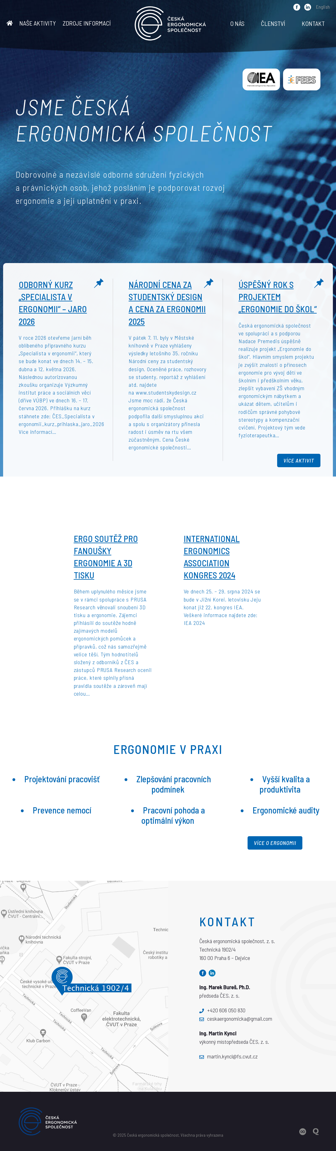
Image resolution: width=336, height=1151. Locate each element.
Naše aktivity (37, 23)
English (323, 7)
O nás (237, 23)
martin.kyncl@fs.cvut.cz (228, 1056)
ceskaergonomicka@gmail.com (235, 1018)
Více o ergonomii (275, 842)
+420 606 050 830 (222, 1010)
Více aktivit (298, 460)
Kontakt (313, 23)
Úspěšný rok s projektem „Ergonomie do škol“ (278, 296)
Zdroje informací (87, 23)
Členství (273, 23)
